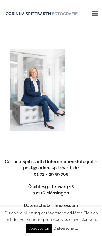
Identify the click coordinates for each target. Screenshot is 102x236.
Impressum (66, 205)
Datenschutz (37, 205)
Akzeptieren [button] (39, 228)
